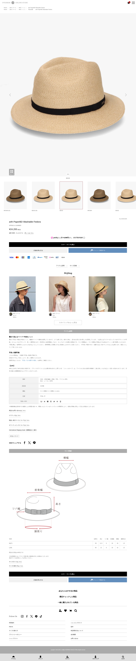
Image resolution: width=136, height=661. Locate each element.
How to (11, 626)
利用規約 (11, 623)
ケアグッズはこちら (15, 415)
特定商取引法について (77, 630)
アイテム (13, 658)
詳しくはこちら (29, 233)
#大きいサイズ (14, 436)
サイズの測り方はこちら (16, 566)
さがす (123, 658)
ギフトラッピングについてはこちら (19, 425)
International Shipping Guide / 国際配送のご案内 (22, 430)
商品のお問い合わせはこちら (17, 410)
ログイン (67, 658)
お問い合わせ (74, 638)
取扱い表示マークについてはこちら (19, 420)
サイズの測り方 (13, 630)
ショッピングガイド (76, 623)
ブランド (40, 658)
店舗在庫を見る (38, 250)
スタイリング (95, 658)
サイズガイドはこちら (15, 561)
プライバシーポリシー (15, 634)
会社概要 (73, 634)
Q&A (72, 626)
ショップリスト (13, 638)
